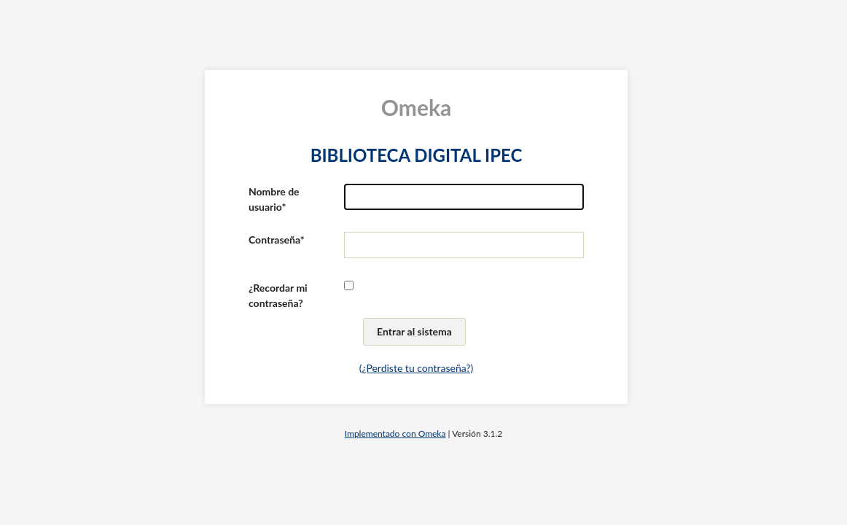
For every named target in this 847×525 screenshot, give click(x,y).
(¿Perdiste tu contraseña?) (416, 368)
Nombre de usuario (274, 199)
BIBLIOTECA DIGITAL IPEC (417, 155)
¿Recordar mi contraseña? (278, 295)
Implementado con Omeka (395, 433)
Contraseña (274, 239)
